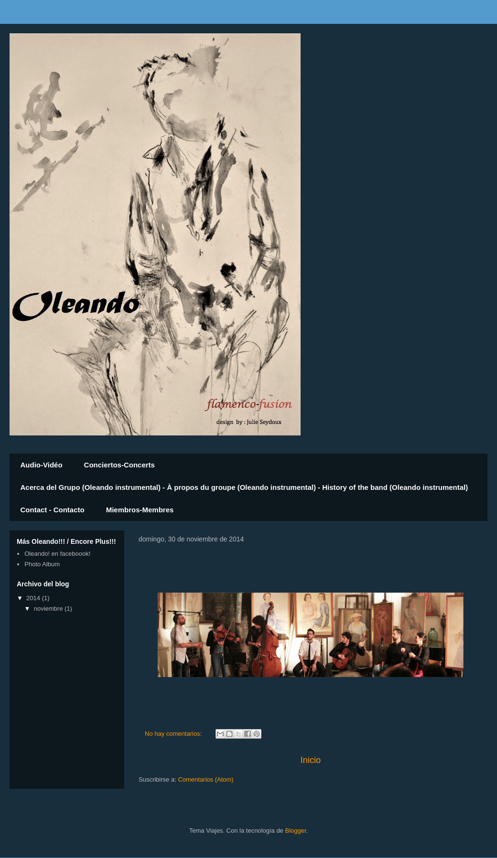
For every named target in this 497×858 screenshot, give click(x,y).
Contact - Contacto (53, 510)
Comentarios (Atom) (205, 779)
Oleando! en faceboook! (57, 553)
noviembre (49, 608)
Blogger (295, 830)
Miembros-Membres (140, 510)
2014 (34, 598)
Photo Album (42, 564)
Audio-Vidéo (42, 465)
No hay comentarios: (174, 733)
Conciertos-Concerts (119, 465)
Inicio (311, 760)
